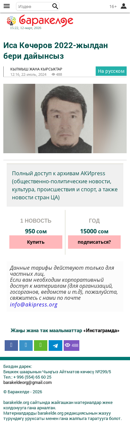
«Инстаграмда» (101, 330)
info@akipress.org (34, 304)
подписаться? (94, 242)
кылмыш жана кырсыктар (36, 68)
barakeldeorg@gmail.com (27, 382)
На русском (111, 71)
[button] (55, 6)
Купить (36, 242)
